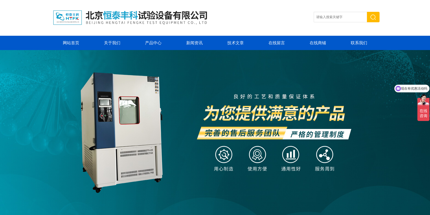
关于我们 (112, 43)
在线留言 (276, 43)
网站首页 (71, 43)
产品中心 (153, 43)
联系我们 (359, 43)
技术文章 (235, 43)
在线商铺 (318, 43)
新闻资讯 (194, 43)
